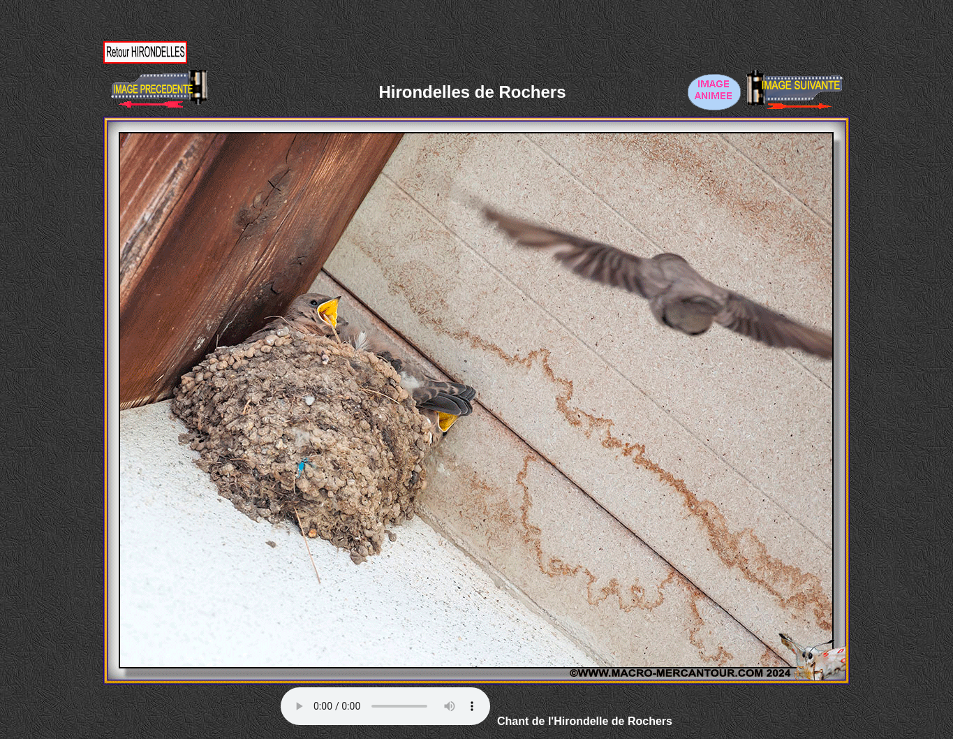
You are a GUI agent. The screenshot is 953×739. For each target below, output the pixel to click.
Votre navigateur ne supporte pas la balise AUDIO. (385, 706)
